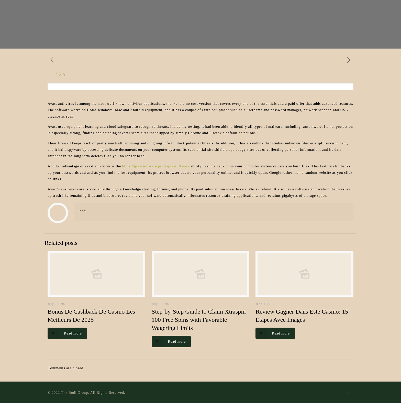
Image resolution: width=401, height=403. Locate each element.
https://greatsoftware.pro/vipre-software (156, 166)
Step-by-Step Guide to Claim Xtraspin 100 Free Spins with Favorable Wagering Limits (199, 319)
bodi (83, 211)
